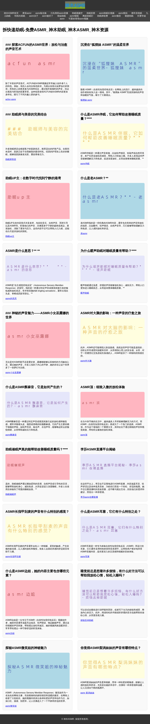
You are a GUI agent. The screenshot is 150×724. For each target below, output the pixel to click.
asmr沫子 (33, 16)
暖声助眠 (85, 293)
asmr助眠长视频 (107, 13)
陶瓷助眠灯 (88, 16)
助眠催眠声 (10, 494)
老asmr (84, 233)
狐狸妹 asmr (86, 100)
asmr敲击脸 (41, 13)
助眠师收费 (102, 16)
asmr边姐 (9, 633)
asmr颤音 (116, 16)
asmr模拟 (122, 13)
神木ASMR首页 (11, 13)
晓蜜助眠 (129, 16)
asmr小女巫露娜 (13, 372)
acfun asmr (10, 99)
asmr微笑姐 (11, 706)
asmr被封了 (47, 16)
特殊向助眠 (19, 16)
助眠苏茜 (91, 13)
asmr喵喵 (74, 16)
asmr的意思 (11, 298)
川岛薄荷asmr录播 (59, 13)
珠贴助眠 (61, 16)
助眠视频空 (77, 13)
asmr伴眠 (85, 163)
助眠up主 (9, 236)
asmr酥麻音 (11, 435)
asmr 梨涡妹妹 (87, 693)
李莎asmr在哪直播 (89, 497)
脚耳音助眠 (136, 13)
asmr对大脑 (86, 361)
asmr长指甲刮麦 (13, 556)
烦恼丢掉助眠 (87, 620)
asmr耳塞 (85, 556)
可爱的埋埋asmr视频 (78, 19)
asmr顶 (84, 435)
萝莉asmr (26, 13)
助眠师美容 (10, 159)
